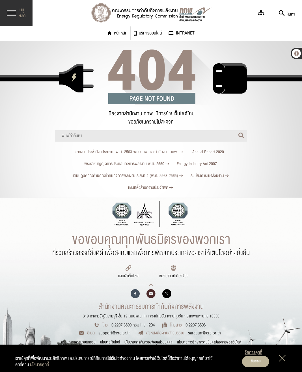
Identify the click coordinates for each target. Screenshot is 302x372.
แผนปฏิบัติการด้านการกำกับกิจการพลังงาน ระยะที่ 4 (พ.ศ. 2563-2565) (127, 175)
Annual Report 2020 (208, 151)
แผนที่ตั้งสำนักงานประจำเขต (150, 187)
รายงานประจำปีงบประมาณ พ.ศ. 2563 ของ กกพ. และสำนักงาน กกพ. (129, 151)
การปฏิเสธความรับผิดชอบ (78, 342)
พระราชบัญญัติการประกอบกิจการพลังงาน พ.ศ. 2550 (126, 163)
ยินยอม (256, 361)
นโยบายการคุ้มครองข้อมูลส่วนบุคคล (148, 342)
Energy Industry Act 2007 (197, 163)
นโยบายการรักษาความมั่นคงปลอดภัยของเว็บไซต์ (209, 342)
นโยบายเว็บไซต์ (110, 342)
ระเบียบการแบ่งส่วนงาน (210, 175)
